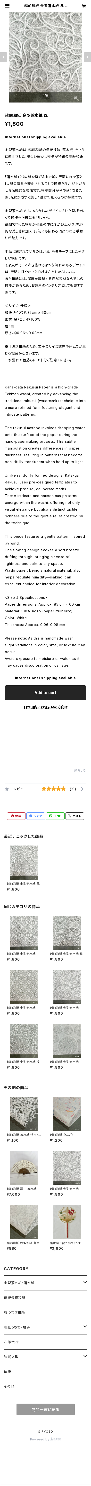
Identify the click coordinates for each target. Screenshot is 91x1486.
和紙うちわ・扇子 (17, 1327)
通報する (80, 770)
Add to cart (45, 692)
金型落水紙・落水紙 (19, 1283)
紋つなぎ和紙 (14, 1312)
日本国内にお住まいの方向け (45, 707)
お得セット (12, 1342)
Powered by (45, 1439)
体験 (7, 1371)
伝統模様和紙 (14, 1298)
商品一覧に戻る (46, 1409)
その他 (9, 1386)
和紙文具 (11, 1357)
